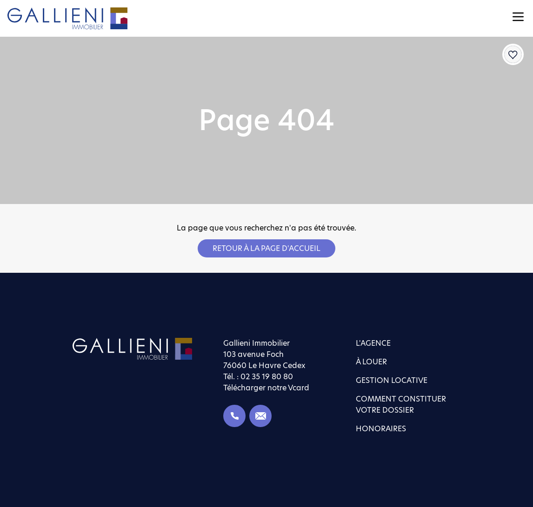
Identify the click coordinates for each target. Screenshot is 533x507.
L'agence (373, 343)
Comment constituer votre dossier (401, 404)
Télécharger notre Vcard (266, 387)
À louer (371, 361)
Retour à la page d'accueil (266, 248)
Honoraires (381, 428)
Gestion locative (391, 380)
